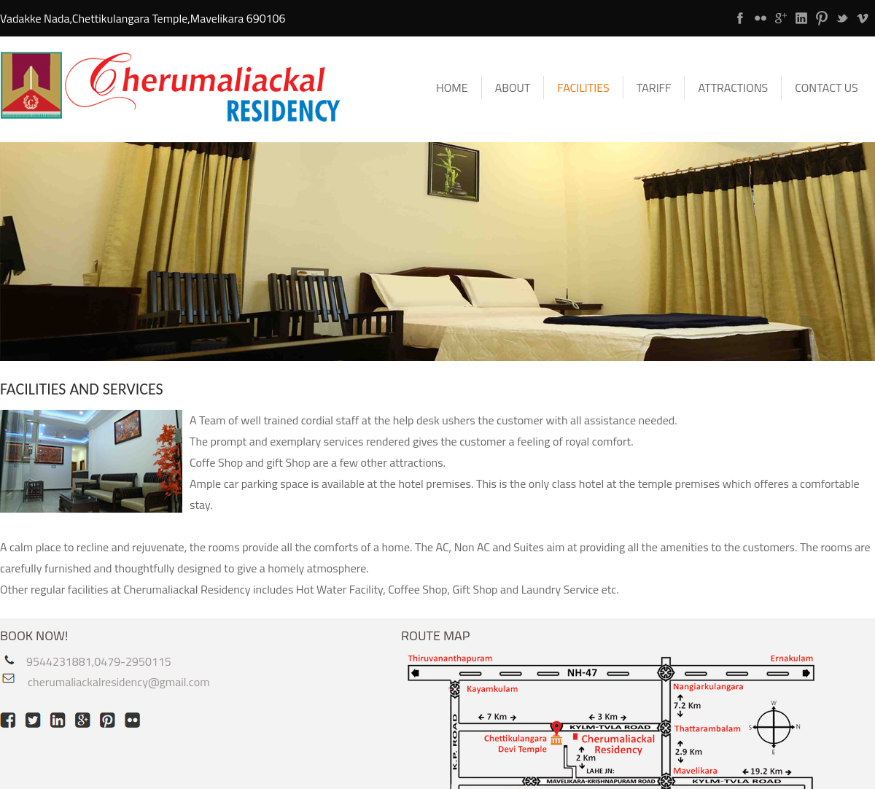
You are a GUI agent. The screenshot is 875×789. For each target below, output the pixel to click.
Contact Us (826, 87)
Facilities (583, 87)
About (513, 87)
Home (452, 87)
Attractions (733, 87)
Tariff (654, 87)
